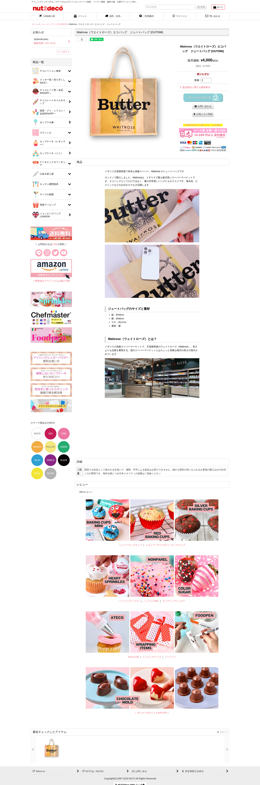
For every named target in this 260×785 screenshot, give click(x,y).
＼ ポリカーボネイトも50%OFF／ (152, 712)
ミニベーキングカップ (130, 545)
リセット (222, 732)
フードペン (170, 657)
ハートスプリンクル (128, 601)
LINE (54, 244)
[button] (113, 16)
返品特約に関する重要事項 (195, 87)
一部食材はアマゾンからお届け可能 (51, 281)
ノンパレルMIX (151, 601)
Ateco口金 (133, 657)
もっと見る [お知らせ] (63, 51)
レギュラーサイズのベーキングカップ (165, 545)
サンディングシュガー (174, 601)
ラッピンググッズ (152, 657)
